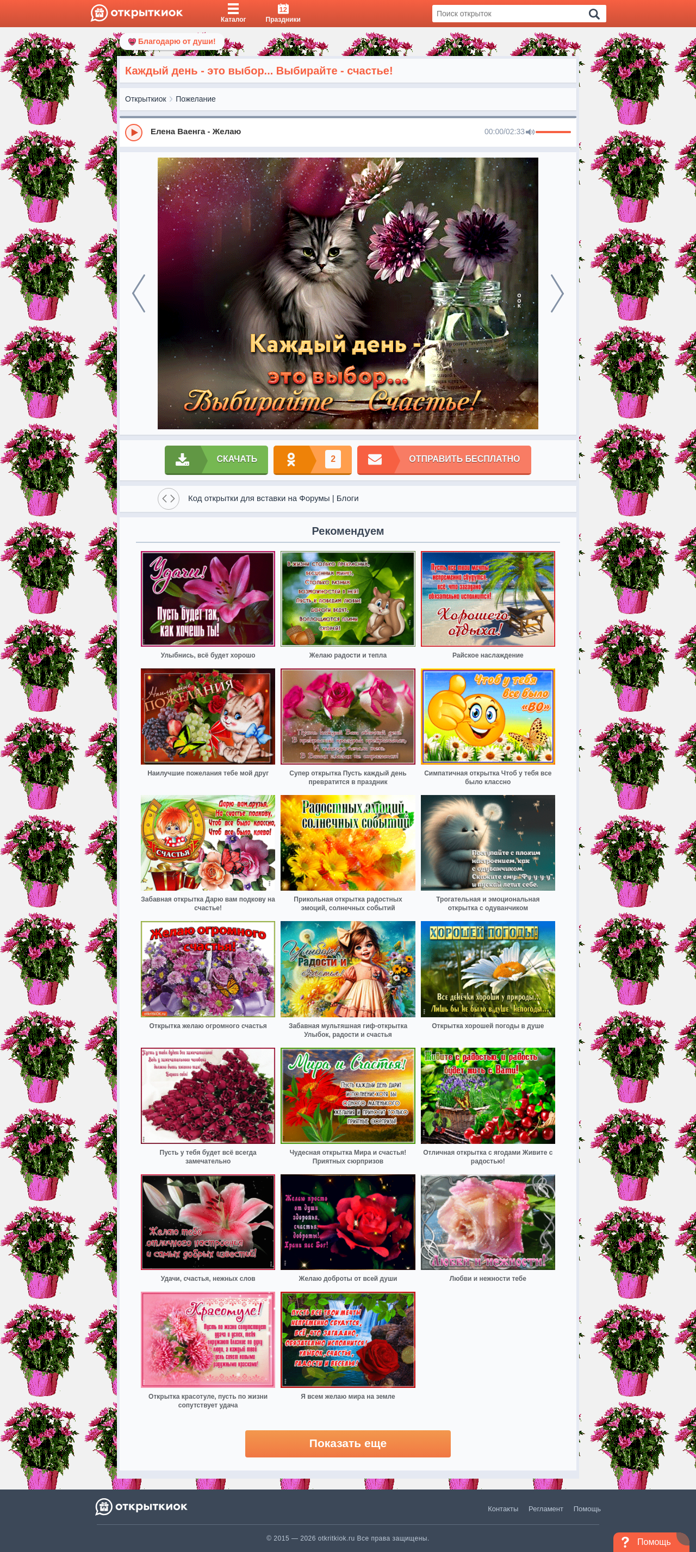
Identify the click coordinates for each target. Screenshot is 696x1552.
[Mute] (530, 132)
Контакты (503, 1509)
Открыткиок (145, 99)
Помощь (587, 1509)
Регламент (546, 1509)
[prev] (138, 293)
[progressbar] (553, 132)
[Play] (133, 132)
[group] (348, 132)
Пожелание (196, 99)
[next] (557, 293)
